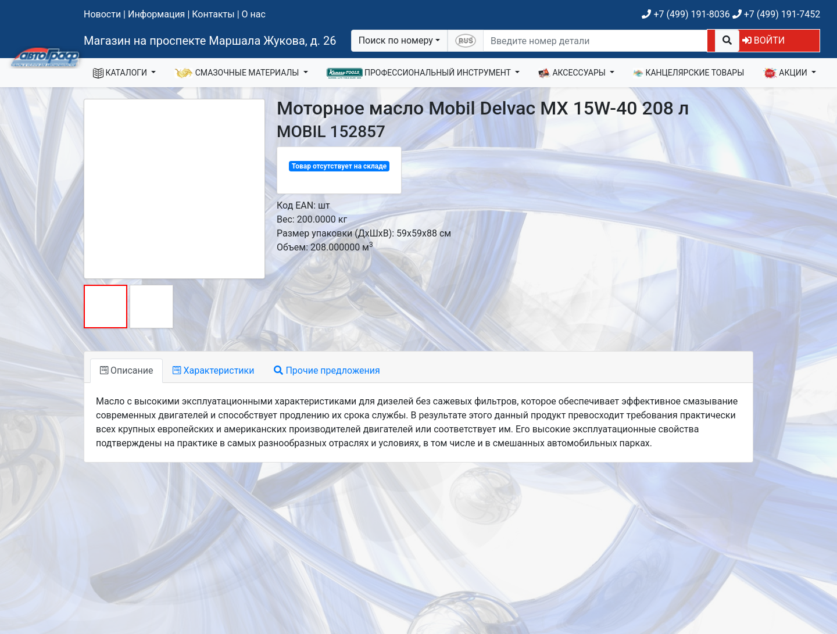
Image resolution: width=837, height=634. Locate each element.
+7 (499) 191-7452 (776, 14)
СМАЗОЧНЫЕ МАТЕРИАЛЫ (237, 73)
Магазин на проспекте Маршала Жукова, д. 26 (210, 41)
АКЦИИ (786, 73)
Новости (102, 14)
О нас (254, 14)
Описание (126, 370)
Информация (156, 14)
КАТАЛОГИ (121, 73)
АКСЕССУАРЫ (573, 73)
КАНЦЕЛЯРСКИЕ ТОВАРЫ (688, 73)
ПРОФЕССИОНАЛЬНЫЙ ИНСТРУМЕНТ (420, 73)
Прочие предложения (327, 370)
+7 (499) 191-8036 (685, 14)
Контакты (213, 14)
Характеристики (213, 370)
